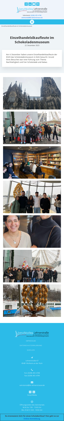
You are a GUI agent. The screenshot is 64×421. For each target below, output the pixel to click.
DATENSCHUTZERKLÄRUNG (31, 345)
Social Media (32, 395)
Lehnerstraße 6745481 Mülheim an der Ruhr (32, 362)
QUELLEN (31, 350)
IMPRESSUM (31, 341)
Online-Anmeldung (32, 419)
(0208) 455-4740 (36, 15)
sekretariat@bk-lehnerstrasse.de (32, 18)
